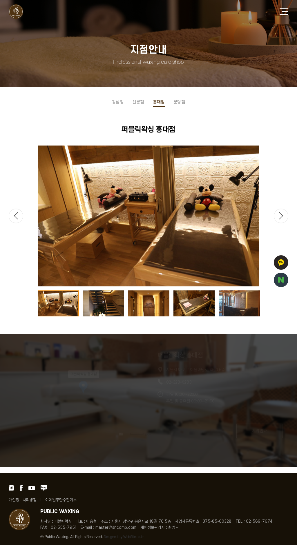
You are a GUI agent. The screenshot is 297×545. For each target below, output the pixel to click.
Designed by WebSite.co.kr (124, 537)
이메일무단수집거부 (61, 499)
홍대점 (159, 102)
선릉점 (138, 102)
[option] (148, 216)
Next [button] (281, 216)
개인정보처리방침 (23, 499)
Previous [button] (16, 216)
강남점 (118, 102)
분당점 (179, 102)
